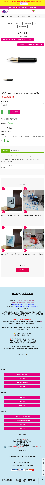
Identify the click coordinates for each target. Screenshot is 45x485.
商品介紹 (5, 150)
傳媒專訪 (22, 386)
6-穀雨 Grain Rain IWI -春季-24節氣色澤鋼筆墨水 (33, 254)
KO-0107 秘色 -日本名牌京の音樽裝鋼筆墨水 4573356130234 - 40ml (11, 254)
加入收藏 (6, 119)
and (11, 137)
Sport (3, 137)
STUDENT (15, 137)
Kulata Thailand (27, 23)
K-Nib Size (4, 102)
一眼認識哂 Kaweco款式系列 (22, 420)
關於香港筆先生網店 (22, 375)
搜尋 (11, 16)
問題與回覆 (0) (15, 150)
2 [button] (22, 265)
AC (36, 137)
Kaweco (10, 23)
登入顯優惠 (22, 33)
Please (7, 137)
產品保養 (22, 379)
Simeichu (18, 23)
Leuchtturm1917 (22, 26)
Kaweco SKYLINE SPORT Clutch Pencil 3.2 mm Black (17, 39)
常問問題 (22, 424)
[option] (8, 80)
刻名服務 (5, 321)
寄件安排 (22, 398)
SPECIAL (27, 137)
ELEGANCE (21, 137)
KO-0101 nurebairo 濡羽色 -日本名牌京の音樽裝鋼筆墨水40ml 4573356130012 (11, 215)
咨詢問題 (14, 119)
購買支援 (22, 428)
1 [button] (20, 265)
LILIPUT (33, 137)
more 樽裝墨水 (22, 270)
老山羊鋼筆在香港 (22, 382)
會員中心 (22, 402)
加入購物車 (15, 112)
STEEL (39, 137)
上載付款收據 (22, 405)
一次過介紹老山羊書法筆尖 (22, 417)
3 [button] (24, 265)
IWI (36, 23)
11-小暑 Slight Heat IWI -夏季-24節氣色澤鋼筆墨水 (33, 215)
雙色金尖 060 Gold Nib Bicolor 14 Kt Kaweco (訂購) (27, 16)
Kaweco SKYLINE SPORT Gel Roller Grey (30, 44)
